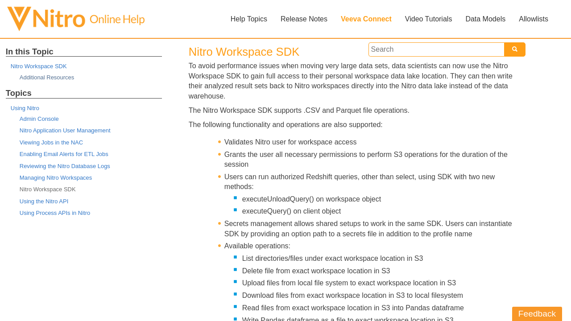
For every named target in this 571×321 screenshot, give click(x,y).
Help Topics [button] (249, 19)
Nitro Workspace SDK (39, 66)
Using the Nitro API (44, 201)
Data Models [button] (485, 19)
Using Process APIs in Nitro (55, 213)
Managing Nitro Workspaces (56, 177)
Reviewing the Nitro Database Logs (65, 166)
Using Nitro (25, 108)
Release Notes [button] (304, 19)
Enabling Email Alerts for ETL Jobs (64, 154)
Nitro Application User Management (65, 130)
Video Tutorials (428, 19)
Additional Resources (47, 77)
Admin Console (39, 118)
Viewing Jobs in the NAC (51, 142)
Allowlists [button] (533, 19)
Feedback (537, 313)
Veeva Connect (366, 19)
